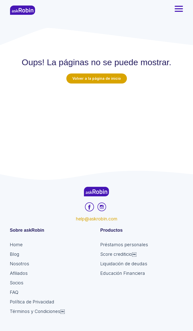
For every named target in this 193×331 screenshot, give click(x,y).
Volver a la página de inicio (96, 78)
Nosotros (19, 263)
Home (16, 244)
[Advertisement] (96, 121)
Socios (16, 282)
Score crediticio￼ (118, 254)
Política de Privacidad (32, 301)
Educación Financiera (122, 273)
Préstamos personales (124, 244)
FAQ (14, 292)
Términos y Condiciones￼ (37, 311)
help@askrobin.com (96, 218)
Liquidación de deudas (123, 263)
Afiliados (19, 273)
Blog (14, 254)
